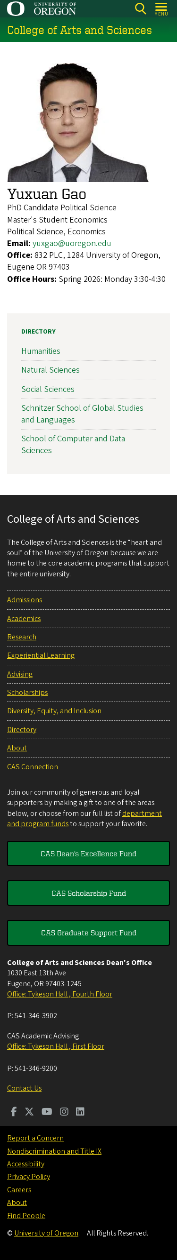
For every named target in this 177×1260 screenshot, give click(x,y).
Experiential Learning (41, 655)
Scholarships (27, 692)
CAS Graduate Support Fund (88, 932)
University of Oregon (46, 1233)
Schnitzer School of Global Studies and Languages (82, 413)
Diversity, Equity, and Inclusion (54, 711)
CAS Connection (32, 767)
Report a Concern (35, 1138)
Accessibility (25, 1164)
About (17, 748)
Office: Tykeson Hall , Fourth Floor (59, 994)
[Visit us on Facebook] (14, 1113)
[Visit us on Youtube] (47, 1113)
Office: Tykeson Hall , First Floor (55, 1046)
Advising (20, 674)
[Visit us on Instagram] (64, 1113)
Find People (26, 1216)
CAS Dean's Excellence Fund (88, 853)
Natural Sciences (50, 370)
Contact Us (24, 1088)
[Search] (140, 9)
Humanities (40, 351)
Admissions (24, 600)
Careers (19, 1190)
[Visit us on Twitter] (29, 1113)
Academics (24, 619)
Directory (38, 331)
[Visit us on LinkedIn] (80, 1113)
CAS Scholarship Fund (88, 893)
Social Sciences (48, 389)
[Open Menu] (161, 8)
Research (21, 637)
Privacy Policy (28, 1177)
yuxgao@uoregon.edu (72, 243)
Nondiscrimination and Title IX (54, 1151)
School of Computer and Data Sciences (73, 444)
